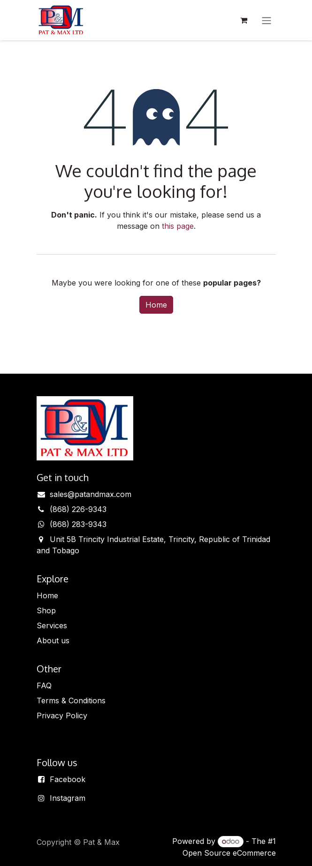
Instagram (67, 798)
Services (52, 625)
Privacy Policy (62, 715)
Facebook (67, 779)
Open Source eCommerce (229, 853)
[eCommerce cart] (244, 20)
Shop (46, 610)
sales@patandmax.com (90, 494)
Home (156, 304)
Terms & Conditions (71, 700)
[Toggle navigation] (266, 20)
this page (178, 226)
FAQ (44, 685)
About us (53, 640)
